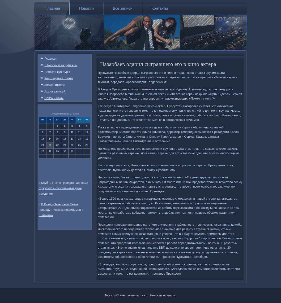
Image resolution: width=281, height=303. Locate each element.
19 (86, 138)
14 (50, 138)
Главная (53, 8)
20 (42, 145)
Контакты (160, 8)
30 (64, 151)
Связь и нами (54, 98)
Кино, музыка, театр (58, 78)
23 (64, 145)
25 (79, 145)
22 (57, 145)
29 (57, 151)
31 (72, 151)
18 (79, 138)
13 (42, 138)
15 (57, 138)
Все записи (122, 8)
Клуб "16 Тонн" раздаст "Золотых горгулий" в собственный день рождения (63, 188)
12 (86, 132)
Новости (86, 8)
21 (50, 145)
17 (72, 138)
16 (64, 138)
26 (86, 145)
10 (72, 132)
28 (50, 151)
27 (42, 151)
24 (72, 145)
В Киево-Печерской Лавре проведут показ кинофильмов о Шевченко (61, 209)
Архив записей (54, 91)
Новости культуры (57, 72)
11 (79, 132)
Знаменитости (54, 85)
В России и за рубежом (60, 65)
